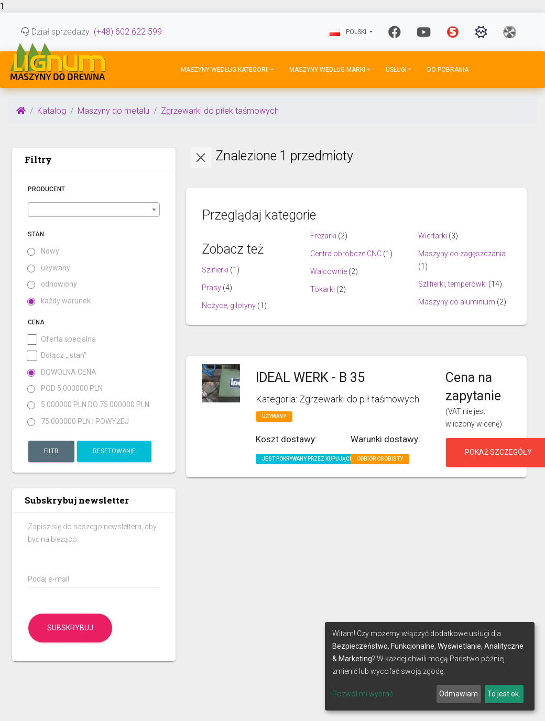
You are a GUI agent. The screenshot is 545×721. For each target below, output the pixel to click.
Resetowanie (114, 451)
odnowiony (52, 284)
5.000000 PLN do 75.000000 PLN (88, 405)
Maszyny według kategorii (225, 69)
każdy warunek (59, 301)
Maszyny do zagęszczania (462, 253)
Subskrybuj (70, 628)
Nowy (43, 251)
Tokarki (322, 289)
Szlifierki (215, 270)
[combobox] (94, 209)
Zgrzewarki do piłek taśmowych (220, 111)
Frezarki (323, 236)
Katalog (51, 111)
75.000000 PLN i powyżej (78, 421)
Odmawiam (458, 694)
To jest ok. (503, 694)
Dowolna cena (62, 372)
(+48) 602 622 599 (128, 32)
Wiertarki (432, 236)
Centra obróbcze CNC (346, 253)
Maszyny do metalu (113, 111)
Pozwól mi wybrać (362, 694)
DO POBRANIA (447, 69)
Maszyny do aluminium (456, 302)
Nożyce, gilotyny (229, 305)
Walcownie (328, 271)
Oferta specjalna (62, 339)
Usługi (396, 69)
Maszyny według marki (327, 69)
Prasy (211, 287)
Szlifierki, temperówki (452, 284)
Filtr (51, 451)
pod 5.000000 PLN (65, 388)
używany (49, 268)
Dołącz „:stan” (57, 355)
